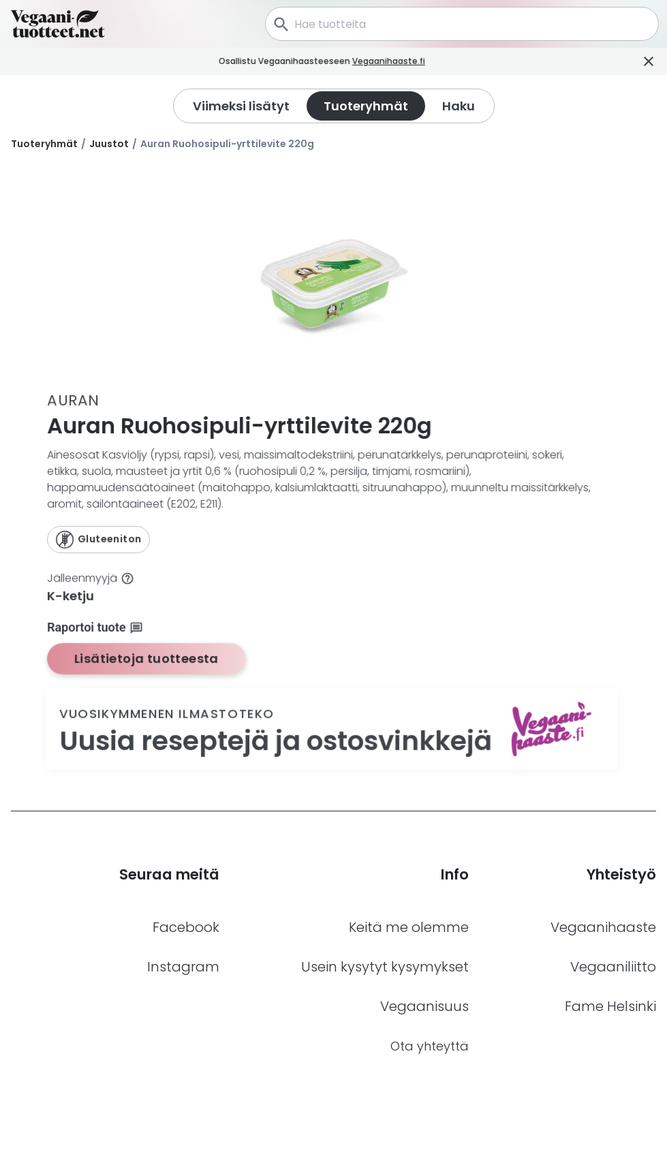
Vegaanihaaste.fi (419, 61)
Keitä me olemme (409, 927)
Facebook (186, 927)
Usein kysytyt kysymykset (385, 966)
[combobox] (462, 24)
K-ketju (71, 595)
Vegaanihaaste (603, 927)
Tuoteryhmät (44, 144)
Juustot (109, 144)
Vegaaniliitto (613, 966)
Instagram (183, 966)
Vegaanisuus (424, 1006)
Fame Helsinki (610, 1006)
